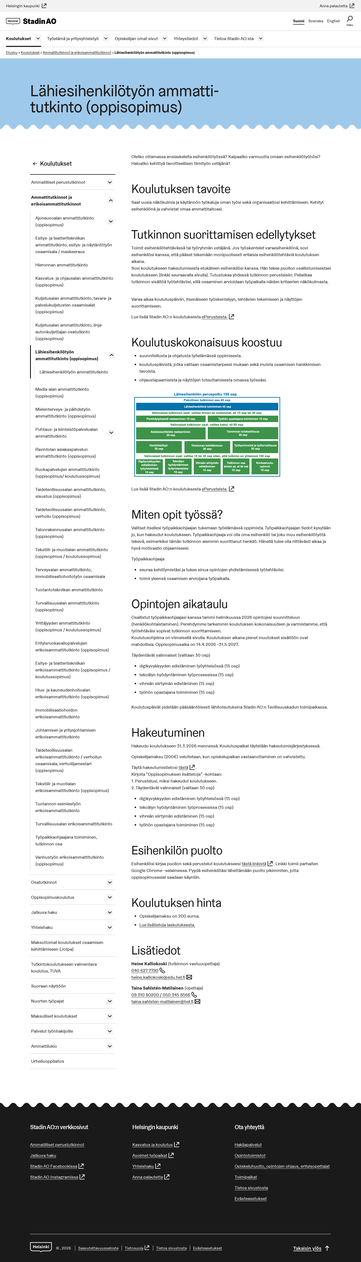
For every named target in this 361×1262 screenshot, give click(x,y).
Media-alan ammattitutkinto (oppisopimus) (62, 392)
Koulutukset (18, 38)
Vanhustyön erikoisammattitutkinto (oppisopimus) (69, 860)
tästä (187, 767)
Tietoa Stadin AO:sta (234, 38)
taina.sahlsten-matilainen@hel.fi (166, 1001)
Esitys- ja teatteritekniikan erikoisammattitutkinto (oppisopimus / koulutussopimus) (72, 669)
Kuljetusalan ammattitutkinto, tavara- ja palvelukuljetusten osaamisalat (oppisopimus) (73, 305)
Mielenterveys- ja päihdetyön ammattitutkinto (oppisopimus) (65, 412)
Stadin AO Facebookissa (57, 1166)
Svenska (315, 21)
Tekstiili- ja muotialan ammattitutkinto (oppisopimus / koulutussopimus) (71, 553)
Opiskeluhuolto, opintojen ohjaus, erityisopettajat (282, 1166)
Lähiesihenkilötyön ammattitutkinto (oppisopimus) (66, 355)
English (333, 21)
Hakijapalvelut (248, 1144)
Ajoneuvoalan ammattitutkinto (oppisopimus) (64, 221)
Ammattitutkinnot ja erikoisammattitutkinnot (77, 52)
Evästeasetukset (251, 1198)
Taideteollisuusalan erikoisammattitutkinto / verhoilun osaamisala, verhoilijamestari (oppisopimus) (68, 760)
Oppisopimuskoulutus (52, 897)
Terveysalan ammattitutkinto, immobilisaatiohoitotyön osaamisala (70, 573)
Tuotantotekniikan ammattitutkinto (69, 590)
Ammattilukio (44, 1046)
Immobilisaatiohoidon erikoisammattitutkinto (57, 713)
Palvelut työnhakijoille (52, 1031)
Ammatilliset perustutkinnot (58, 182)
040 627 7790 (148, 970)
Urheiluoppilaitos (47, 1061)
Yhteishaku (42, 927)
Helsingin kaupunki (26, 6)
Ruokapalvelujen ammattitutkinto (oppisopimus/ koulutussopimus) (67, 472)
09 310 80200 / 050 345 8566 (164, 994)
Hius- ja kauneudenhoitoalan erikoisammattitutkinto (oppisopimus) (72, 693)
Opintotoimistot (250, 1155)
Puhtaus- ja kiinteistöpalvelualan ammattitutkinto (66, 432)
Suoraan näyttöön (48, 986)
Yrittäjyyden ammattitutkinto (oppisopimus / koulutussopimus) (68, 626)
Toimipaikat (246, 1177)
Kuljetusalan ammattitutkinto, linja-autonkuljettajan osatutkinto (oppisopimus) (69, 331)
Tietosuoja (137, 1248)
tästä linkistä (258, 863)
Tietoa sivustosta (251, 1188)
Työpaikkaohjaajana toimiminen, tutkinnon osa (66, 840)
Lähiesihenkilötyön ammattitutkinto (74, 372)
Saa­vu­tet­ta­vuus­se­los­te (98, 1248)
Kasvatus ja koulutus (156, 1144)
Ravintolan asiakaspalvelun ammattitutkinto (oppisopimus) (65, 452)
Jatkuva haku (44, 912)
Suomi (298, 21)
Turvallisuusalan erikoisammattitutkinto (73, 824)
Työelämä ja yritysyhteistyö (73, 38)
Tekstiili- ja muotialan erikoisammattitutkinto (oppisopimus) (72, 787)
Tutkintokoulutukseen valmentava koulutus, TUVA (64, 967)
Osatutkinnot (44, 882)
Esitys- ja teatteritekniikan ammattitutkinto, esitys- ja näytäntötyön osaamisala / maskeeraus (73, 244)
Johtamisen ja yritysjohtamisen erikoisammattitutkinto (65, 733)
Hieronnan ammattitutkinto (61, 265)
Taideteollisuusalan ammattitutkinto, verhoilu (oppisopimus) (70, 513)
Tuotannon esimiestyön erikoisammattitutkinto (58, 807)
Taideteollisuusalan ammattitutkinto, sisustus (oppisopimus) (70, 493)
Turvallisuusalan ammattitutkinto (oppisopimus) (67, 606)
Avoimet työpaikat (153, 1155)
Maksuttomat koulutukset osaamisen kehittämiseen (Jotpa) (67, 945)
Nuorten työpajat (47, 1001)
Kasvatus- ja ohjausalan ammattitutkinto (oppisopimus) (74, 281)
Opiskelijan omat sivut (136, 38)
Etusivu (12, 52)
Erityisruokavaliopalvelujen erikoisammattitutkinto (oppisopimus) (72, 646)
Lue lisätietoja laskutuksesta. (167, 925)
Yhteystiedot (186, 38)
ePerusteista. (218, 316)
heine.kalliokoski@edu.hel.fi (162, 977)
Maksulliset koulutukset (54, 1016)
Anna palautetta (337, 6)
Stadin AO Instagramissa (57, 1177)
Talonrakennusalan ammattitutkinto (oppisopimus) (70, 533)
